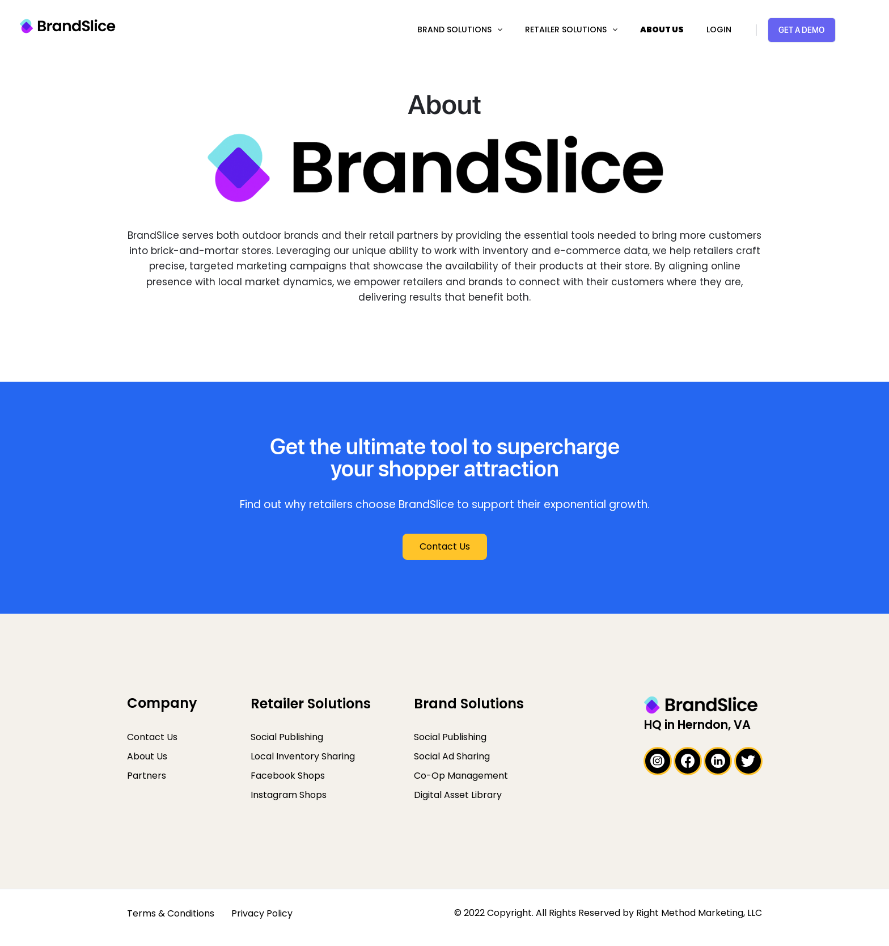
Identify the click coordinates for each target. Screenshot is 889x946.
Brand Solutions (454, 29)
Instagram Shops (289, 794)
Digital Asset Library (458, 794)
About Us (662, 29)
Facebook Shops (288, 775)
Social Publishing (287, 737)
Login (718, 29)
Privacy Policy (262, 913)
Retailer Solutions (566, 29)
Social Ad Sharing (452, 756)
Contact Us (152, 737)
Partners (146, 775)
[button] (445, 547)
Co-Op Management (461, 775)
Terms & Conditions (170, 913)
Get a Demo (801, 30)
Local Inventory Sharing (303, 756)
